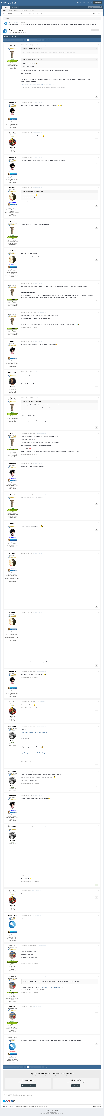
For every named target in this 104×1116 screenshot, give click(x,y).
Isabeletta (38, 59)
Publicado (27, 44)
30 (24, 39)
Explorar (6, 7)
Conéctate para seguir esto (84, 30)
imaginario (12, 726)
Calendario (24, 10)
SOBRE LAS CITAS (14, 22)
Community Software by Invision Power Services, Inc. (52, 1113)
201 (12, 742)
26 (13, 39)
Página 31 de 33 (49, 39)
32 (30, 39)
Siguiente (38, 39)
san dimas (12, 372)
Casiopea (38, 48)
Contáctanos (55, 1110)
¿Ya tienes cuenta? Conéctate (84, 2)
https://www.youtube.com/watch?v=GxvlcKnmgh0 (34, 752)
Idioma (48, 1110)
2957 (12, 62)
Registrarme (98, 2)
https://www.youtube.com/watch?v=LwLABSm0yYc (34, 732)
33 (33, 39)
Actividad (14, 7)
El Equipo (32, 10)
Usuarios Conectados (14, 10)
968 (12, 963)
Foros (4, 10)
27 (16, 39)
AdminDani (17, 32)
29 (22, 39)
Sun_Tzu (12, 133)
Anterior (9, 39)
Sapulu (12, 45)
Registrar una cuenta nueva (28, 1085)
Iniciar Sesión (76, 1085)
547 (12, 388)
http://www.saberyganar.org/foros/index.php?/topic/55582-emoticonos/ (39, 84)
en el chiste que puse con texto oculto (51, 987)
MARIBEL (12, 188)
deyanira (12, 946)
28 (19, 39)
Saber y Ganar (8, 2)
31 (27, 39)
